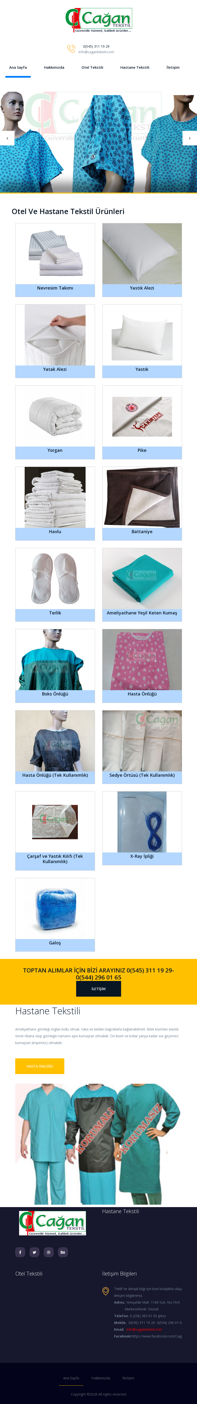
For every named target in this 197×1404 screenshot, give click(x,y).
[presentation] (7, 138)
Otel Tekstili (92, 67)
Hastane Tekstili (134, 67)
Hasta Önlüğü (40, 1066)
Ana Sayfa (18, 67)
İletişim (173, 67)
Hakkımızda (54, 67)
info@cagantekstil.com (144, 1329)
